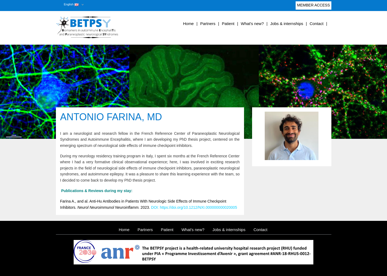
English (71, 4)
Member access (313, 6)
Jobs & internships (286, 23)
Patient (228, 23)
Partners (208, 23)
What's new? (252, 23)
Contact (317, 23)
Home (188, 23)
